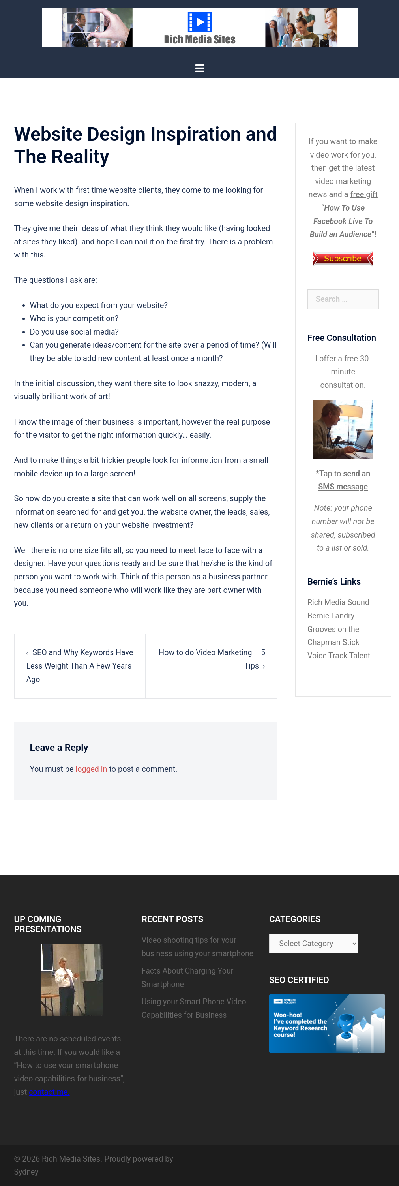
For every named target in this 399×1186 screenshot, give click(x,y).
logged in (91, 768)
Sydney (26, 1171)
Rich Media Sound (339, 602)
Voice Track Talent (339, 655)
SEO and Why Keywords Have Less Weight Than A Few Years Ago (79, 666)
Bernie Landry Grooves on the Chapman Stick (333, 629)
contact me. (50, 1091)
